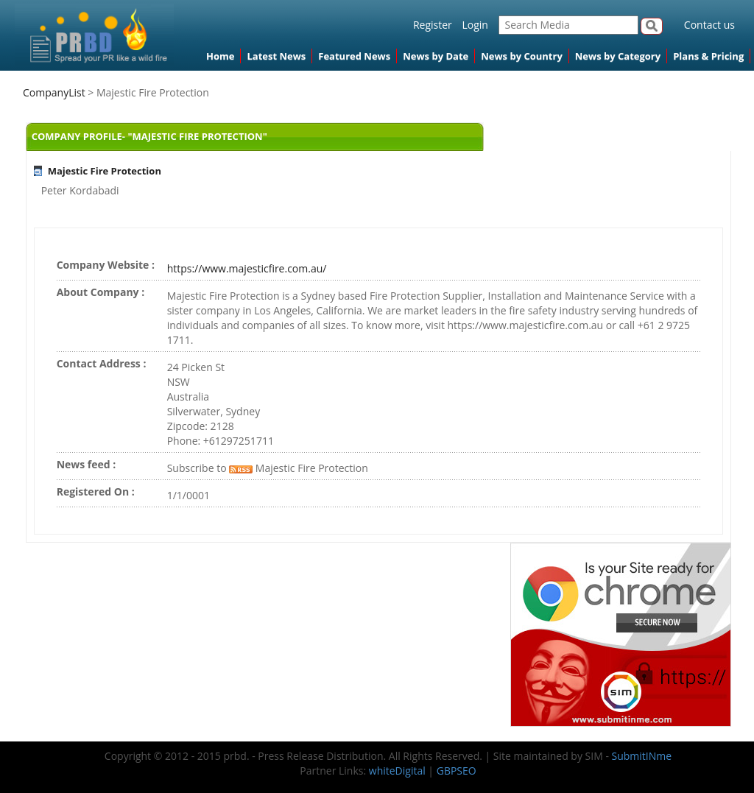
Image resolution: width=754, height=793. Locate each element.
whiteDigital (397, 771)
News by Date (435, 56)
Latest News (276, 56)
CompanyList (55, 92)
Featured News (354, 56)
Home (220, 56)
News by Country (522, 56)
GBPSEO (456, 771)
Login (474, 25)
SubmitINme (642, 756)
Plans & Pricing (708, 56)
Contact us (709, 25)
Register (432, 25)
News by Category (617, 56)
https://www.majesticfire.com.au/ (247, 268)
